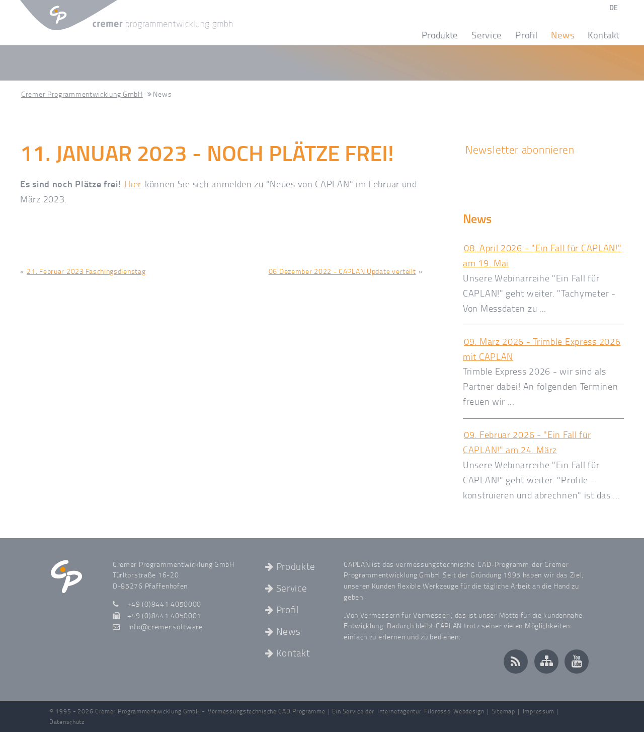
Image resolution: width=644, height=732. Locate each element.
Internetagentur (399, 711)
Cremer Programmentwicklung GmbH (82, 94)
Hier (132, 184)
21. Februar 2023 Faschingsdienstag (86, 271)
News (565, 35)
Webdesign (468, 711)
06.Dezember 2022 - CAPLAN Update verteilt (342, 271)
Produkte (442, 35)
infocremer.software (165, 626)
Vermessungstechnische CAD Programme (267, 711)
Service (488, 35)
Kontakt (603, 35)
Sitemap (503, 711)
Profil (528, 35)
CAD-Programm (503, 564)
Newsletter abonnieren (520, 149)
